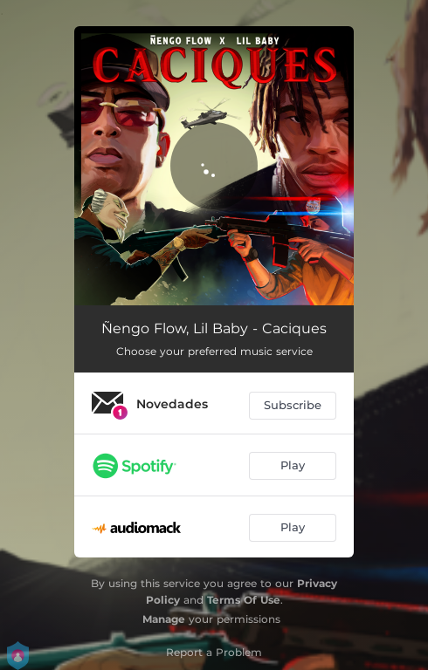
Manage (163, 619)
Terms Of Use (243, 599)
